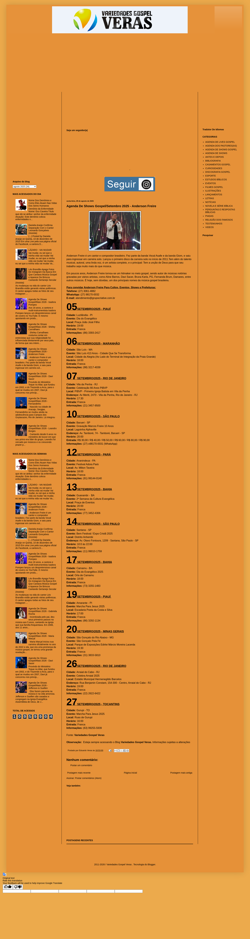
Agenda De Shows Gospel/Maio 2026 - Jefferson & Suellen (38, 685)
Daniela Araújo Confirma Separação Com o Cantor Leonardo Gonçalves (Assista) (41, 229)
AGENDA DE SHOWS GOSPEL (221, 149)
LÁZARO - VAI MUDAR (39, 250)
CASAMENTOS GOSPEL (218, 164)
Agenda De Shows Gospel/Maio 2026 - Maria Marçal (41, 636)
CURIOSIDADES (213, 168)
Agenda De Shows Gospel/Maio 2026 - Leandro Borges (42, 428)
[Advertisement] (67, 64)
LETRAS (209, 198)
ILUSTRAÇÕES (213, 190)
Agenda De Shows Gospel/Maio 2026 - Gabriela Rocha (42, 611)
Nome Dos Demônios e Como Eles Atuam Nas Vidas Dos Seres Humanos (42, 203)
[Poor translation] (18, 887)
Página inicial (130, 772)
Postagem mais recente (79, 772)
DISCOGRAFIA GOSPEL (217, 172)
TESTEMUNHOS (213, 223)
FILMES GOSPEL (214, 187)
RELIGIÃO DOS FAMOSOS (219, 220)
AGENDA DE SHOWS (216, 153)
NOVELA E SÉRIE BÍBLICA (219, 206)
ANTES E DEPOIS (214, 157)
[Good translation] (8, 887)
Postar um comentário (81, 765)
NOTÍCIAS (210, 202)
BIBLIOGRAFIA (213, 160)
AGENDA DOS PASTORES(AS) (221, 145)
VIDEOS (209, 227)
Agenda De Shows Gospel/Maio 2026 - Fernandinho (38, 401)
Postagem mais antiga (181, 772)
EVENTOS (210, 183)
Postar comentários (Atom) (88, 778)
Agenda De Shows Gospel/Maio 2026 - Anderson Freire (38, 352)
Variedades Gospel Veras (89, 735)
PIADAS (209, 216)
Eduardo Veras (86, 750)
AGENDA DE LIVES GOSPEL (220, 142)
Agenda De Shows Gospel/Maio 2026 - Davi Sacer (40, 376)
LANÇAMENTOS (213, 194)
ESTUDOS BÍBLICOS (216, 179)
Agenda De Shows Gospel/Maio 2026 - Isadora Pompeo (42, 302)
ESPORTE (210, 175)
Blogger (151, 864)
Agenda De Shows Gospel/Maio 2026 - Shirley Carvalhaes (41, 327)
